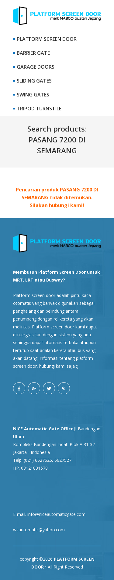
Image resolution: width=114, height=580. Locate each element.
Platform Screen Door (45, 39)
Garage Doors (33, 67)
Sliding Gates (32, 80)
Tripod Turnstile (37, 108)
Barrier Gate (31, 53)
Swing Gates (31, 94)
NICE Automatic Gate (36, 429)
